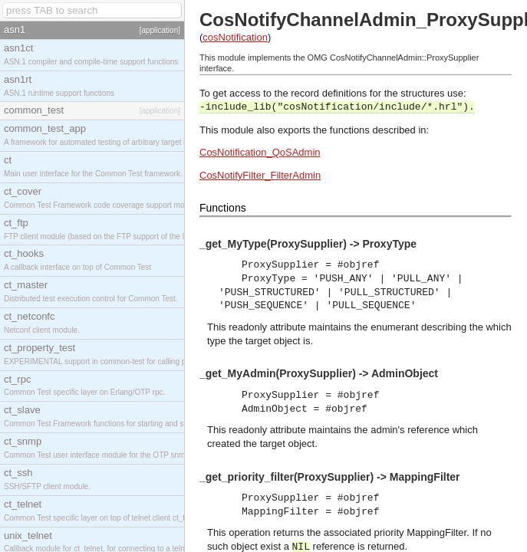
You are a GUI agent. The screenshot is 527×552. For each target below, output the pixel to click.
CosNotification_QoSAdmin (260, 152)
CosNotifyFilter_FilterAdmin (260, 175)
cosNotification (235, 37)
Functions (222, 208)
